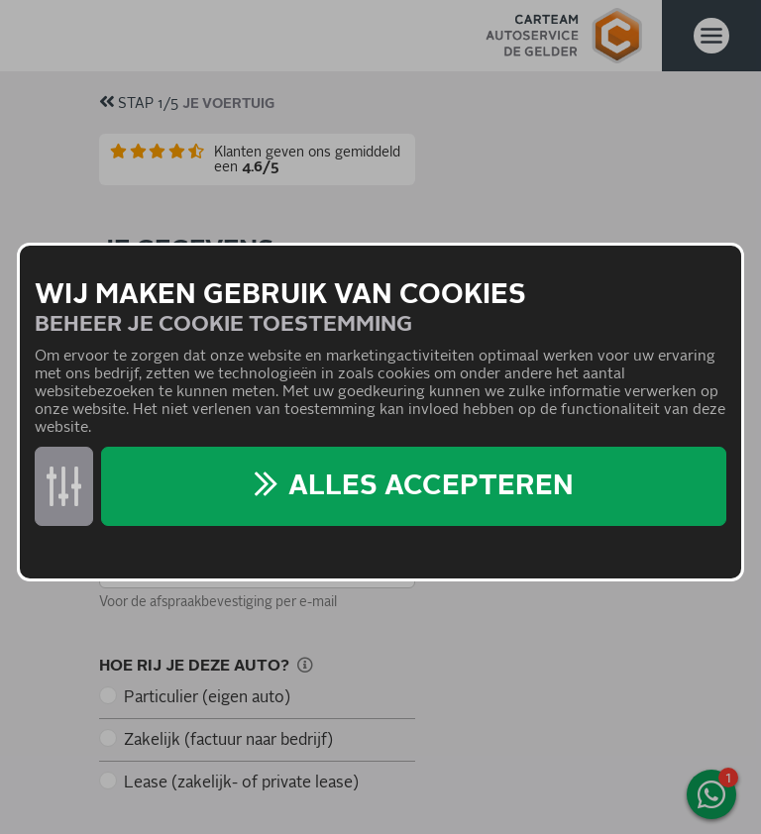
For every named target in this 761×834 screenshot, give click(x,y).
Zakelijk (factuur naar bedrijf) (228, 740)
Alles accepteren (431, 486)
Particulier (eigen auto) (207, 697)
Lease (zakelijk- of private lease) (241, 782)
